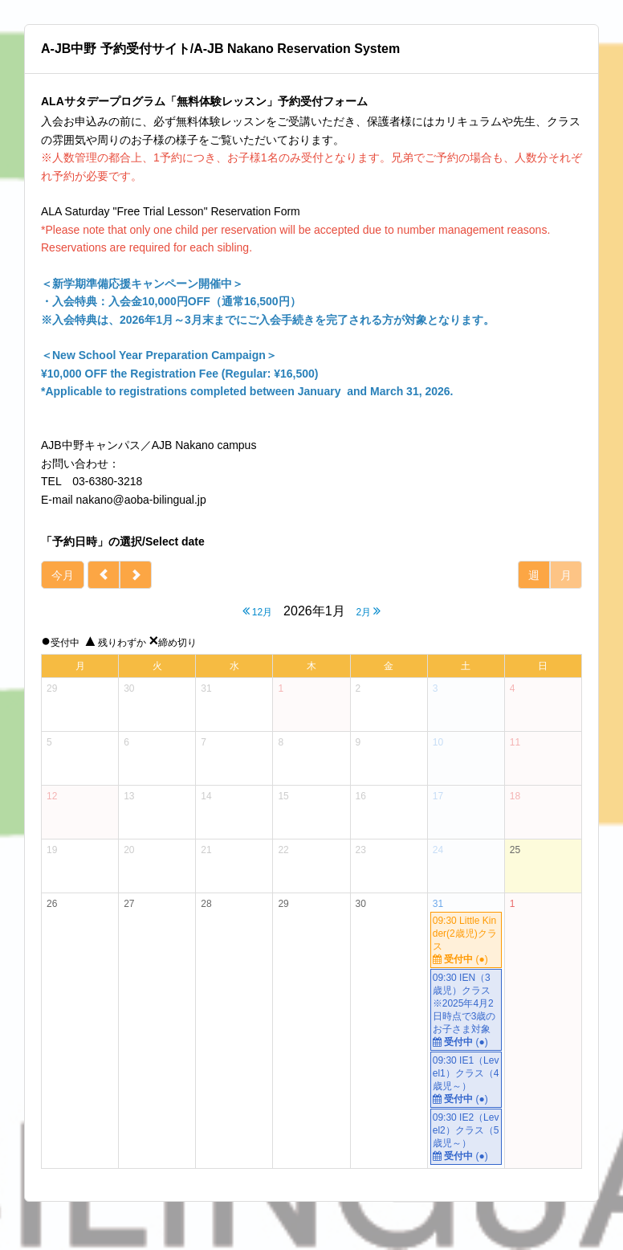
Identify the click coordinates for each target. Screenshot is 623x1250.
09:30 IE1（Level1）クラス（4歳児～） (466, 1080)
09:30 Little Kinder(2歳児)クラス (466, 940)
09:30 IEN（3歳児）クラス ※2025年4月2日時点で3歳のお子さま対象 (466, 1010)
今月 (62, 575)
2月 (368, 611)
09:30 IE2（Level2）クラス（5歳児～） (466, 1137)
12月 (257, 611)
